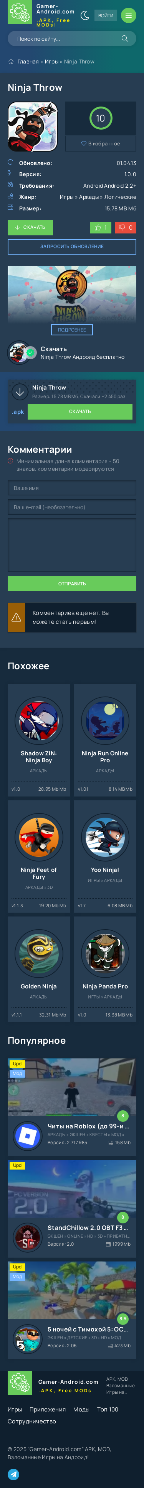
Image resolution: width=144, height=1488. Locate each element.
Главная (28, 61)
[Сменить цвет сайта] (85, 15)
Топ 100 (107, 1409)
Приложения (48, 1409)
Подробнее (72, 330)
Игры (51, 61)
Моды (81, 1409)
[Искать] (124, 38)
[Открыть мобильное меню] (128, 15)
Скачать (34, 227)
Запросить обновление (72, 246)
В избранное (104, 143)
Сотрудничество (32, 1421)
